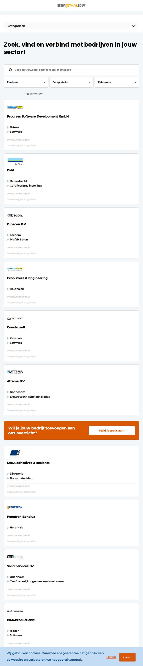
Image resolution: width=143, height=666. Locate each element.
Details (108, 658)
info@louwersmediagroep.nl (115, 558)
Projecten (12, 564)
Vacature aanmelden (55, 569)
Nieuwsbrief (55, 560)
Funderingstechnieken (21, 571)
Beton (10, 538)
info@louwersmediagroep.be (115, 614)
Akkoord (125, 658)
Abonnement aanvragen (56, 551)
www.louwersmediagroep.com (116, 633)
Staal (9, 545)
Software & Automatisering (16, 555)
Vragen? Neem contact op (106, 497)
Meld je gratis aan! (111, 273)
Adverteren (55, 541)
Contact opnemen (54, 581)
